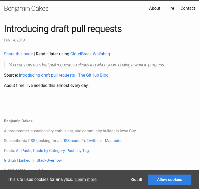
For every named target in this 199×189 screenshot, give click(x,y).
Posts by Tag (78, 150)
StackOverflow (49, 160)
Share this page (19, 53)
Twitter (92, 140)
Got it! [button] (136, 179)
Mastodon (114, 140)
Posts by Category (48, 150)
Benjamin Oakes (26, 8)
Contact (187, 8)
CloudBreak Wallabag (90, 53)
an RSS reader (69, 140)
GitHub (10, 160)
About (154, 8)
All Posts (23, 150)
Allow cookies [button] (169, 179)
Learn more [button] (86, 179)
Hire (170, 8)
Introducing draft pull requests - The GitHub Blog (63, 75)
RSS (31, 140)
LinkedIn (26, 160)
